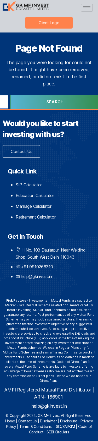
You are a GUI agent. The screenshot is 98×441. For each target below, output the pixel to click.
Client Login (49, 22)
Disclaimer (48, 421)
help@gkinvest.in (49, 406)
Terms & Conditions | (37, 426)
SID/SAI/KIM (65, 426)
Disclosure (68, 421)
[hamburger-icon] (87, 8)
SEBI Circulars (58, 432)
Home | (11, 421)
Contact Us (27, 421)
